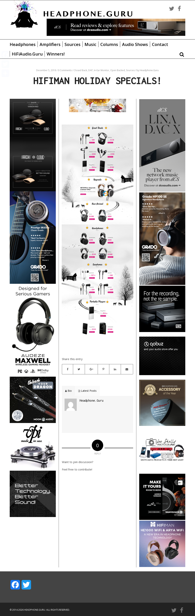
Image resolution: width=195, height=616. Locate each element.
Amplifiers (50, 44)
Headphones (23, 44)
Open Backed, (118, 70)
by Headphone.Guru (148, 70)
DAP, (91, 70)
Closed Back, (81, 70)
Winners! (56, 54)
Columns (109, 44)
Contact (160, 44)
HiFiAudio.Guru (27, 54)
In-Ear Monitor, (102, 70)
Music (90, 44)
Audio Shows (135, 44)
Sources (73, 44)
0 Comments (65, 70)
